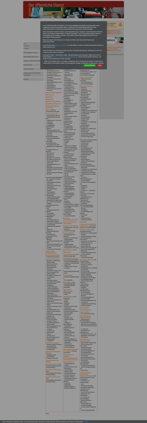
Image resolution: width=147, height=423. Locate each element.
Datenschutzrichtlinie (61, 45)
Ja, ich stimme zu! (90, 65)
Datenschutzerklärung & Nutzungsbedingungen (65, 57)
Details (86, 421)
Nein (100, 65)
